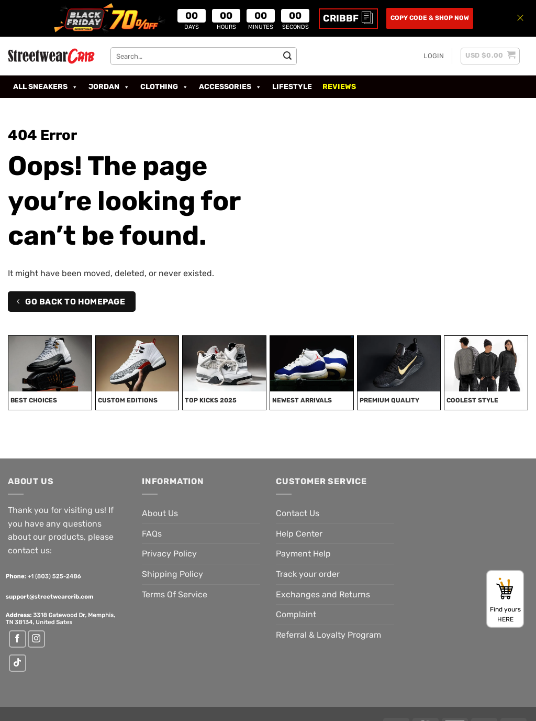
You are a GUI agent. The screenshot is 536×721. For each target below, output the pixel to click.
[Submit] (287, 56)
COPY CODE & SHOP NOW (429, 17)
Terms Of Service (174, 594)
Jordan (109, 87)
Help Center (299, 534)
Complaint (296, 614)
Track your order (308, 574)
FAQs (152, 534)
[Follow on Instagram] (36, 639)
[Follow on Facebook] (17, 639)
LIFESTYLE (292, 86)
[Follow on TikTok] (17, 663)
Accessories (230, 87)
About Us (160, 513)
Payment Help (303, 554)
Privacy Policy (169, 554)
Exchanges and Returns (323, 594)
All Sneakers (45, 87)
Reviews (339, 86)
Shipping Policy (172, 574)
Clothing (164, 87)
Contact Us (297, 513)
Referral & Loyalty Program (328, 635)
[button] (433, 56)
